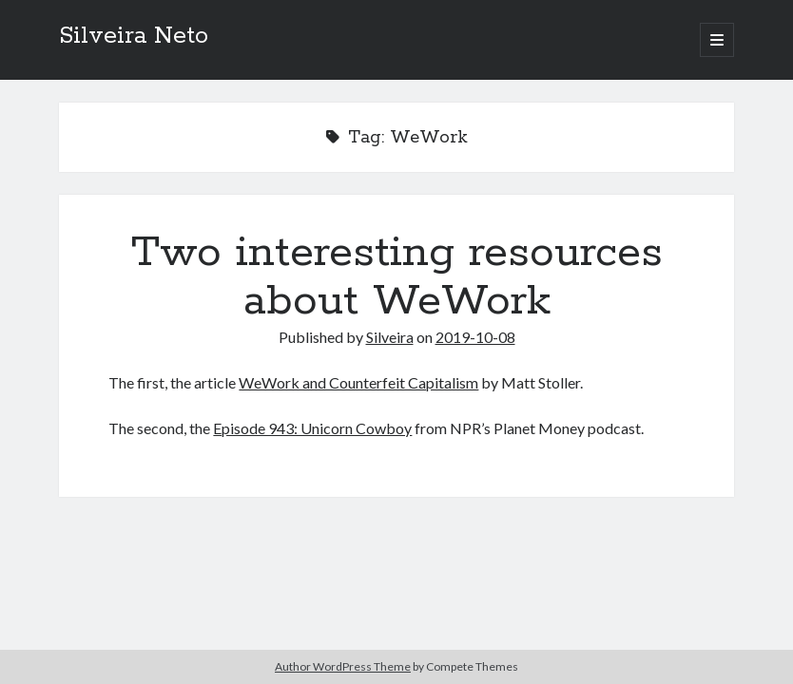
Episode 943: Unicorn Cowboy (312, 428)
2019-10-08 (475, 337)
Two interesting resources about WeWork (397, 277)
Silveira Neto (133, 36)
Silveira (390, 337)
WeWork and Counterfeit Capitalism (358, 382)
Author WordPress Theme (343, 666)
